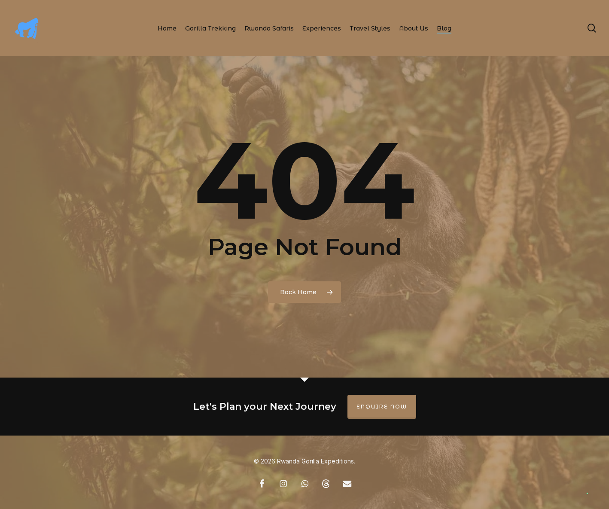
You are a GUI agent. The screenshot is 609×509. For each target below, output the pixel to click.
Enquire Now (381, 406)
